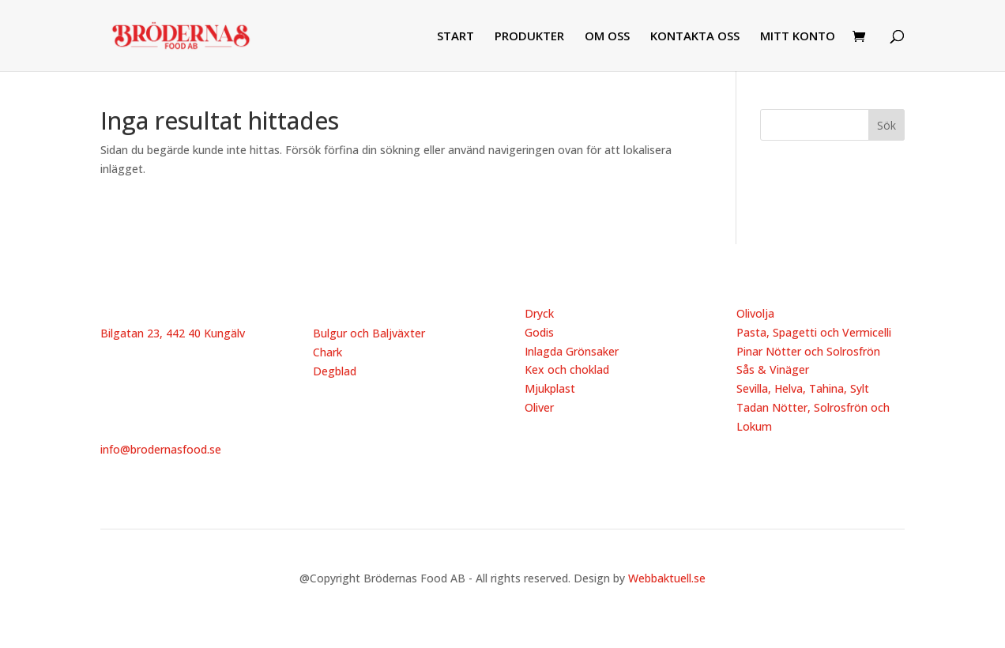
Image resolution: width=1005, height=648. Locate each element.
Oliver (539, 407)
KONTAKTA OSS (695, 36)
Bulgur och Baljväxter (369, 333)
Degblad (334, 371)
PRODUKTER (529, 36)
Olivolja (755, 313)
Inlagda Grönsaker (572, 351)
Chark (327, 352)
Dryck (539, 313)
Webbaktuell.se (667, 578)
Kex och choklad (567, 369)
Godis (539, 332)
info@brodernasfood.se (160, 449)
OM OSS (607, 36)
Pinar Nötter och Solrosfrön (808, 351)
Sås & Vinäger (772, 369)
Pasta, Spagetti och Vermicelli (813, 332)
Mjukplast (550, 388)
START (455, 36)
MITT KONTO (797, 36)
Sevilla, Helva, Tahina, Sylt (802, 388)
